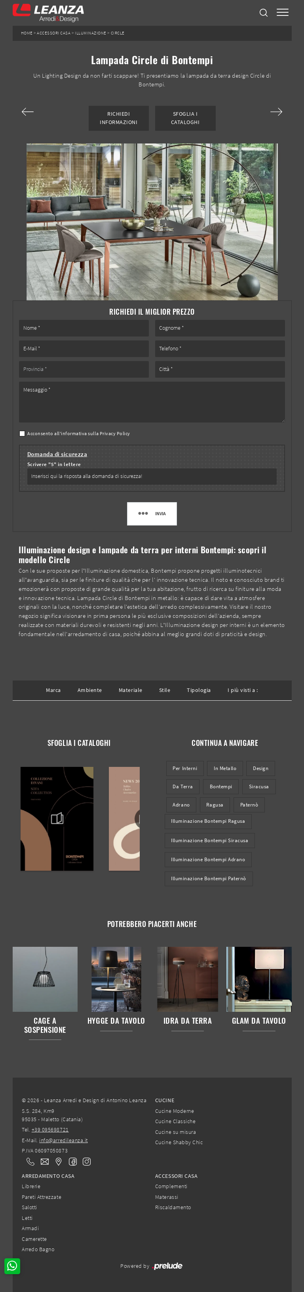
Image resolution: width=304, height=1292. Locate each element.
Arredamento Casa (48, 1175)
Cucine (164, 1100)
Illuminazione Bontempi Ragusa (208, 821)
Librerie (31, 1186)
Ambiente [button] (90, 690)
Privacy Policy (115, 433)
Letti (27, 1217)
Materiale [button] (130, 690)
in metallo (225, 768)
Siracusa (259, 786)
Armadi (30, 1228)
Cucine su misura (175, 1131)
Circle (118, 33)
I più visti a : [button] (243, 690)
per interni (185, 768)
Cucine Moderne (174, 1110)
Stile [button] (165, 690)
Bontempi (221, 786)
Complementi (171, 1186)
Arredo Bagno (38, 1249)
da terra (183, 786)
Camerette (34, 1238)
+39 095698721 (50, 1129)
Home (27, 33)
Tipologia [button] (199, 690)
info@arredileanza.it (63, 1140)
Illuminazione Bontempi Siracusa (209, 840)
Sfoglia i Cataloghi (185, 118)
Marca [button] (53, 690)
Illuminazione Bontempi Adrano (208, 859)
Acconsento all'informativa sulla (78, 433)
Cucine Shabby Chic (179, 1142)
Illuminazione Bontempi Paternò (208, 878)
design (260, 768)
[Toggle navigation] (283, 13)
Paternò (249, 805)
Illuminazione (90, 33)
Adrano (181, 805)
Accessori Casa (53, 33)
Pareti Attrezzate (41, 1196)
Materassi (167, 1196)
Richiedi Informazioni (118, 118)
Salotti (29, 1207)
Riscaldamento (173, 1207)
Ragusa (214, 805)
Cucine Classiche (175, 1121)
